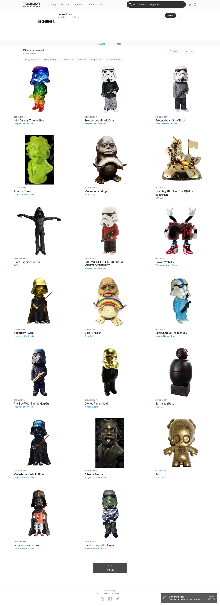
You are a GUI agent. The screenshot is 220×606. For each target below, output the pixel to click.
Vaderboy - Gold (24, 332)
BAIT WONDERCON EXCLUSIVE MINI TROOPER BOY (104, 263)
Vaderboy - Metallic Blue (29, 474)
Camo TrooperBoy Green (100, 545)
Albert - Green (22, 191)
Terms (113, 593)
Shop (53, 4)
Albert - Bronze (94, 474)
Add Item (189, 51)
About (99, 593)
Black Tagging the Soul (27, 262)
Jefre (16, 265)
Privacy (120, 593)
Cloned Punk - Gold (96, 403)
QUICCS (159, 198)
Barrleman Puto (164, 403)
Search (174, 51)
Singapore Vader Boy (26, 545)
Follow (171, 15)
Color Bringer (93, 332)
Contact (106, 593)
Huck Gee (160, 406)
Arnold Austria (91, 406)
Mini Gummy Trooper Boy (29, 120)
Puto (158, 474)
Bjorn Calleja (90, 194)
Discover (65, 4)
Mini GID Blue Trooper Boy (171, 332)
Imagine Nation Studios (24, 123)
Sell (101, 4)
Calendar (79, 4)
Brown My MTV (164, 262)
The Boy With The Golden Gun (32, 403)
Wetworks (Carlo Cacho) (166, 265)
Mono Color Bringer (97, 191)
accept (211, 598)
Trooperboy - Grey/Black (170, 120)
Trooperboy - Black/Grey (100, 120)
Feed (92, 4)
